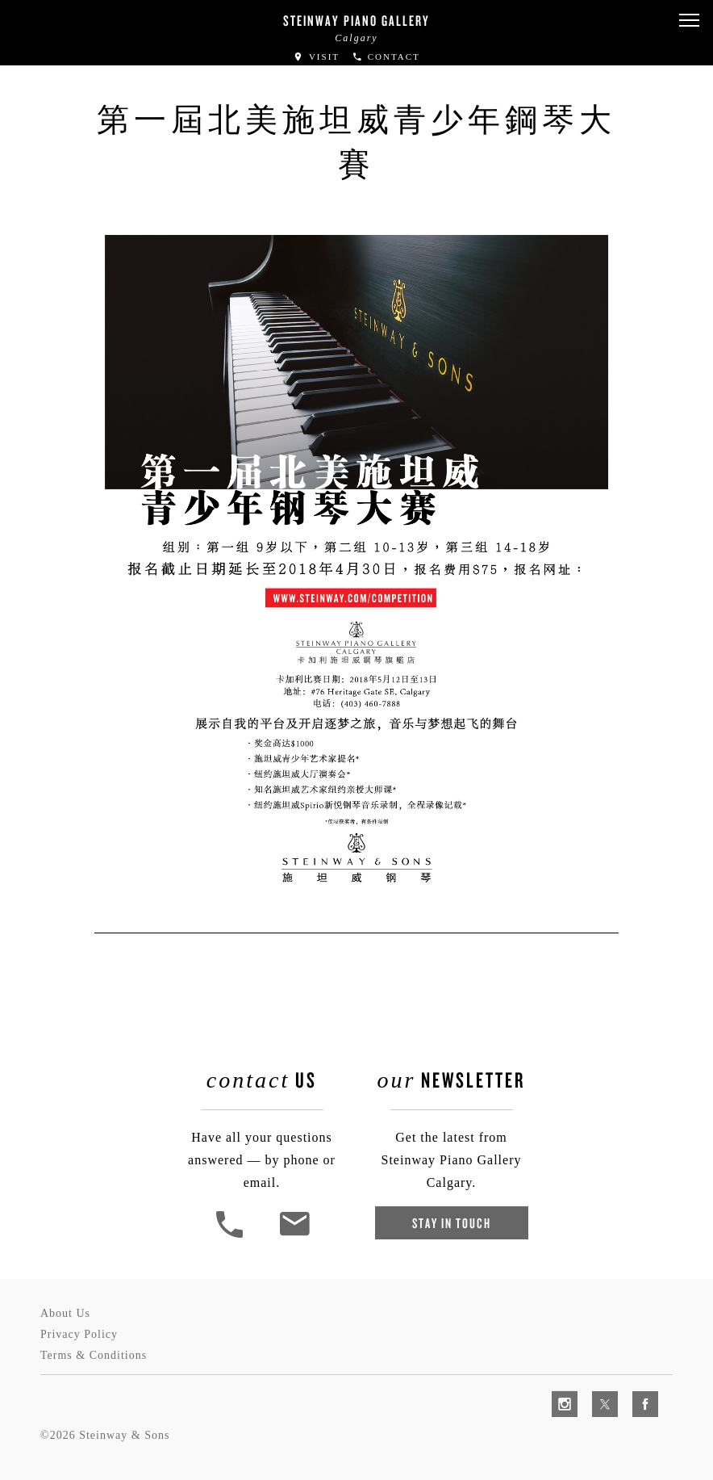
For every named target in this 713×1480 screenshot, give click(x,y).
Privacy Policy (79, 1334)
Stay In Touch (451, 1222)
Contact (386, 56)
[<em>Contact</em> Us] (294, 1236)
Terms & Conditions (93, 1355)
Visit (316, 56)
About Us (65, 1313)
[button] (689, 20)
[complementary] (596, 1391)
